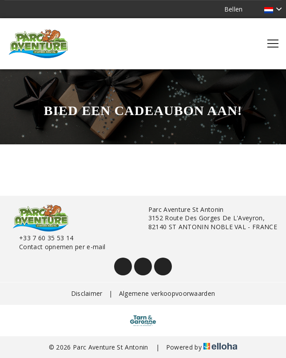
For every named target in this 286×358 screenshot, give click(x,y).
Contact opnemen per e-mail (57, 247)
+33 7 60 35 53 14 (41, 238)
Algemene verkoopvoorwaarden (167, 293)
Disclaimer (87, 293)
